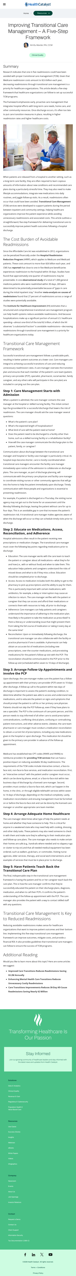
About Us (11, 1192)
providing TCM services (38, 757)
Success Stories (14, 1132)
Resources (12, 1121)
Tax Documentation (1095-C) (18, 1241)
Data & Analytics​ (14, 1086)
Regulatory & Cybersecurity (18, 1102)
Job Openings (13, 1197)
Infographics (12, 1164)
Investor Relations (14, 1202)
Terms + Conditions (38, 1267)
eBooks (11, 1148)
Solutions (12, 1080)
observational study (32, 280)
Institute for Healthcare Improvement (26, 305)
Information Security (15, 1235)
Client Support (13, 1230)
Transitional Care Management (55, 201)
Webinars (11, 1143)
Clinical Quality (13, 1091)
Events (10, 1186)
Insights (11, 1137)
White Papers (13, 1153)
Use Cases (12, 1127)
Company (12, 1176)
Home (26, 13)
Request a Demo (14, 1219)
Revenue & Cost (14, 1096)
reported (16, 267)
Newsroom (12, 1181)
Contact (11, 1214)
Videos (10, 1158)
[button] (4, 4)
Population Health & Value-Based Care (15, 1108)
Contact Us (12, 1225)
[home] (42, 4)
